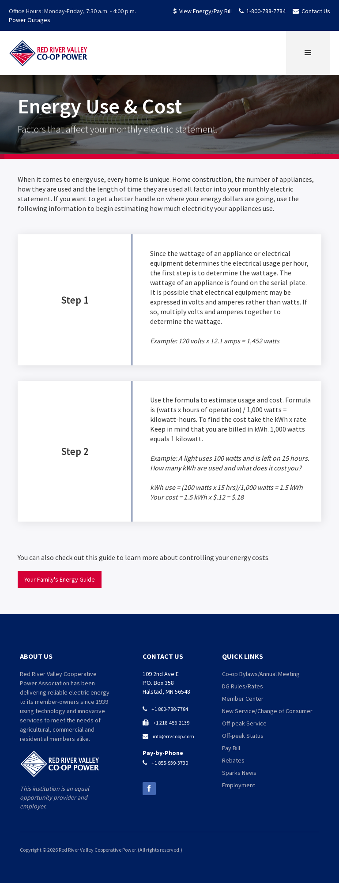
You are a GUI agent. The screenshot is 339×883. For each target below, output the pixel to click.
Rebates (233, 760)
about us (36, 656)
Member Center (243, 699)
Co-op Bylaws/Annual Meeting (261, 674)
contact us (163, 656)
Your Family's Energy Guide (59, 579)
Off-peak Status (243, 736)
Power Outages (29, 20)
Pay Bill (231, 748)
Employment (238, 785)
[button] (308, 53)
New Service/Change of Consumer (267, 711)
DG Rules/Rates (242, 686)
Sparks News (239, 773)
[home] (48, 53)
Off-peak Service (244, 723)
